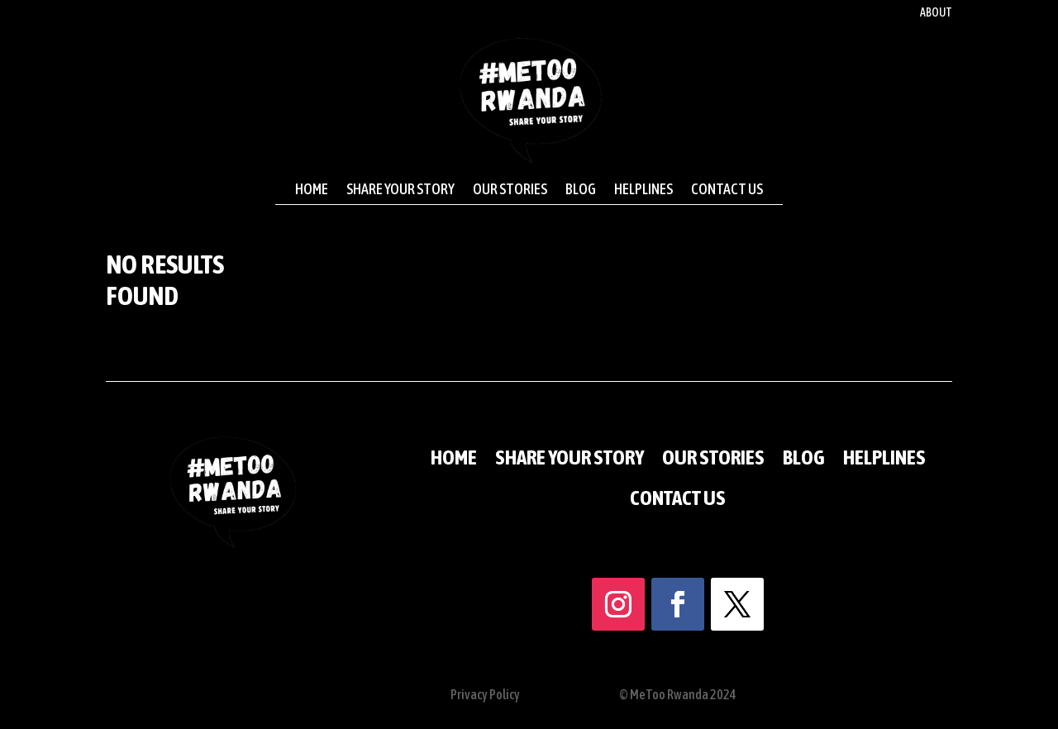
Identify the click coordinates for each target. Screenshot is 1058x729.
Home (311, 189)
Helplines (643, 189)
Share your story (400, 189)
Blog (580, 189)
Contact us (727, 189)
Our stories (510, 189)
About (936, 13)
